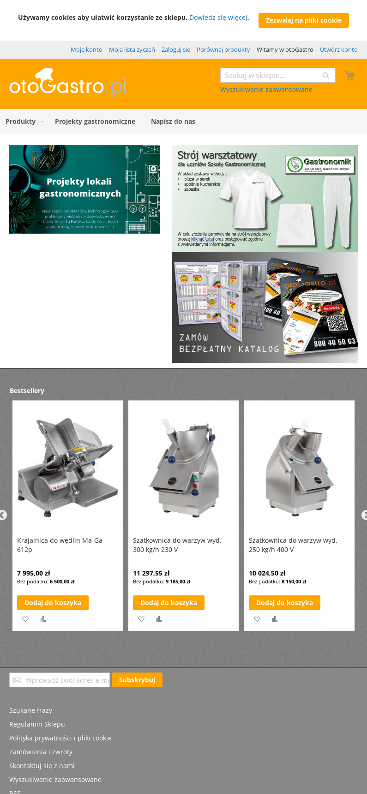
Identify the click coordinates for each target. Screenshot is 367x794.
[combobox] (278, 75)
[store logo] (67, 95)
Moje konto (86, 49)
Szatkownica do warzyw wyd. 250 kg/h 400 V (293, 545)
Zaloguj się (176, 49)
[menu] (183, 121)
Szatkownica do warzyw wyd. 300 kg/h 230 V (177, 545)
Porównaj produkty (223, 49)
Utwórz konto (339, 49)
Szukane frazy (30, 710)
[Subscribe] (137, 680)
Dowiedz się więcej (218, 17)
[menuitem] (22, 121)
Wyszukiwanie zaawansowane (266, 89)
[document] (183, 20)
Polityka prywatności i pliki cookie (60, 737)
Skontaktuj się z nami (42, 765)
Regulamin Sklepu (37, 724)
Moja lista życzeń (132, 49)
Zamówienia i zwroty (40, 751)
